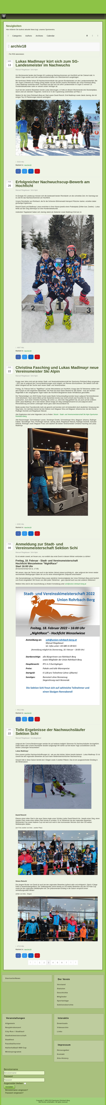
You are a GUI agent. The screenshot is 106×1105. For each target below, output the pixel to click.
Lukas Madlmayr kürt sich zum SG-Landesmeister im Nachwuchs (47, 63)
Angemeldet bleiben (13, 1083)
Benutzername (11, 1069)
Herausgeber (63, 1050)
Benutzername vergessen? (16, 1090)
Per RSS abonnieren (16, 54)
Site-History (63, 1058)
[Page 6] (62, 962)
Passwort (8, 1076)
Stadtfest (9, 1040)
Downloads (62, 1023)
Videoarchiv (62, 1027)
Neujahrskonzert (13, 1027)
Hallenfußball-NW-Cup (15, 1048)
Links (59, 1031)
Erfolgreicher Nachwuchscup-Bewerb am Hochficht (53, 184)
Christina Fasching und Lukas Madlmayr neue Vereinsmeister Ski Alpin (57, 369)
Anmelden (9, 1087)
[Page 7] (66, 962)
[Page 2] (44, 962)
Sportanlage (63, 1001)
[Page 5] (57, 962)
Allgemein (10, 1023)
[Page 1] (39, 962)
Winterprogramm (13, 1052)
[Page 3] (48, 962)
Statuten (61, 989)
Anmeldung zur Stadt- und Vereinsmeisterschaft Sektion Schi (47, 546)
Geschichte (62, 993)
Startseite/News (12, 978)
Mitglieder (62, 997)
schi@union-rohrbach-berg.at (75, 584)
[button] (87, 35)
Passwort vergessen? (14, 1093)
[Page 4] (53, 962)
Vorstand (61, 984)
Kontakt (60, 1054)
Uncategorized (36, 738)
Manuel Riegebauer (23, 70)
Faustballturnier (13, 1044)
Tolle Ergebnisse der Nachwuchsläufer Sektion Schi (50, 732)
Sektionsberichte (65, 1005)
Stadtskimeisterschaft (15, 1036)
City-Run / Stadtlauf (14, 1031)
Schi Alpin (34, 70)
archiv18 (28, 165)
